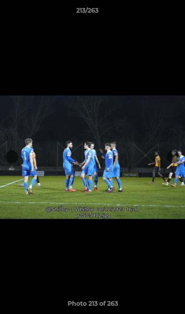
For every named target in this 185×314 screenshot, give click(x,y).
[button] (153, 13)
